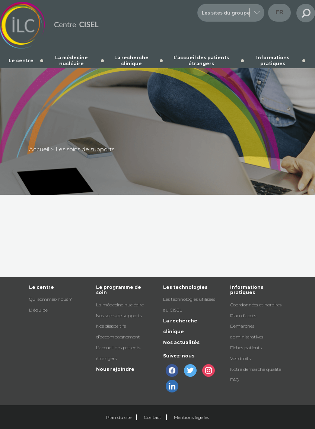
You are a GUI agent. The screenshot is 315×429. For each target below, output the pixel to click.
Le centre (21, 60)
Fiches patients (246, 347)
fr (279, 11)
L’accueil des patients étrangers (201, 60)
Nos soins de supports (119, 315)
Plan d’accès (243, 315)
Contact (152, 417)
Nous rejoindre (115, 369)
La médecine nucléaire (71, 60)
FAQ (234, 379)
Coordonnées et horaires (255, 304)
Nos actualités (181, 342)
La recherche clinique (131, 60)
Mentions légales (191, 417)
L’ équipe (38, 310)
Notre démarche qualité (255, 369)
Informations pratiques (272, 60)
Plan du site (118, 417)
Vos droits (240, 358)
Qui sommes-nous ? (50, 299)
